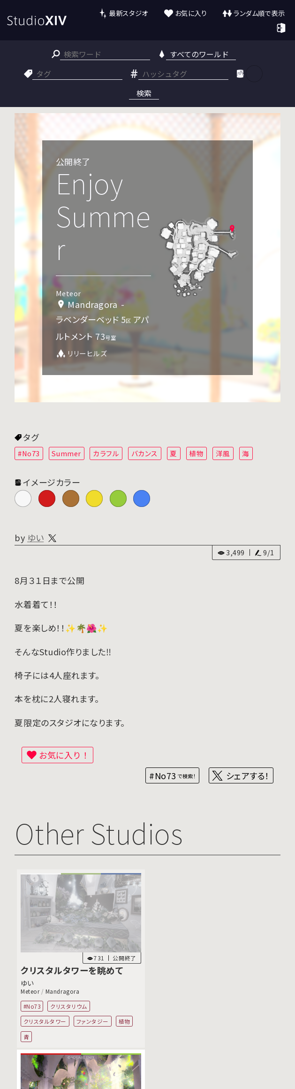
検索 (143, 93)
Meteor (30, 991)
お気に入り (191, 13)
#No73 (29, 453)
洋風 (223, 453)
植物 (196, 453)
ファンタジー (92, 1021)
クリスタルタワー (45, 1021)
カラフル (106, 453)
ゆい (35, 537)
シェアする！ (248, 775)
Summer (66, 453)
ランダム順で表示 (259, 13)
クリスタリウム (69, 1006)
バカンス (144, 453)
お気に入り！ (64, 755)
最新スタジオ (128, 13)
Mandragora (62, 991)
